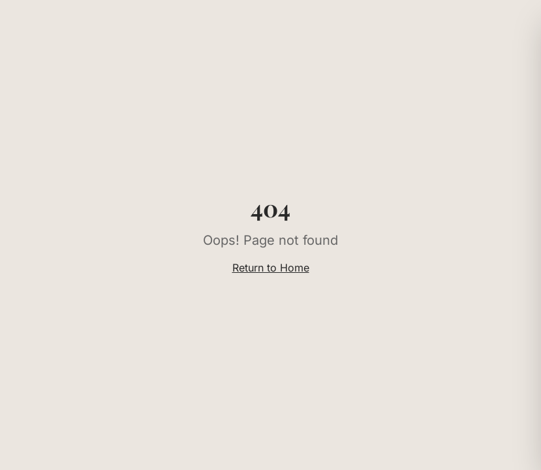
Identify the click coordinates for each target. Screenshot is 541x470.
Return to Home (270, 267)
